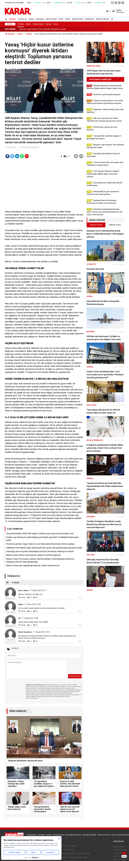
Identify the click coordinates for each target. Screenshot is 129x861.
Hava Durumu (119, 846)
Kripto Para (51, 19)
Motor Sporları (75, 857)
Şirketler (86, 853)
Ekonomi (40, 19)
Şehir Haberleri (119, 859)
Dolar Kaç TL (118, 856)
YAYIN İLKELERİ (58, 835)
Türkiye (48, 24)
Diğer (85, 857)
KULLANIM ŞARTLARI (73, 835)
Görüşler (89, 19)
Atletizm (64, 857)
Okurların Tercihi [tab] (96, 225)
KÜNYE (48, 835)
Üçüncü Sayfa (38, 24)
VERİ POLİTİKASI (103, 835)
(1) (30, 625)
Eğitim (28, 24)
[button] (61, 156)
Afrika (71, 849)
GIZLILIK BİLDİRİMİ (89, 835)
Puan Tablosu (119, 853)
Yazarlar (22, 19)
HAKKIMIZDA (32, 835)
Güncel (12, 19)
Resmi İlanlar (102, 19)
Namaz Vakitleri (120, 849)
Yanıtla (22, 597)
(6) (36, 611)
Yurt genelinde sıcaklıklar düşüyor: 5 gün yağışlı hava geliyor (42, 29)
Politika (21, 24)
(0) (30, 597)
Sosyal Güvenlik (75, 853)
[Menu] (111, 19)
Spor (61, 19)
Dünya (31, 19)
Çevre (56, 24)
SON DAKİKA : (11, 29)
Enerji (64, 853)
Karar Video (77, 19)
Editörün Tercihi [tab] (115, 225)
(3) (36, 641)
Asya (66, 849)
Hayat (67, 19)
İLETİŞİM (41, 835)
